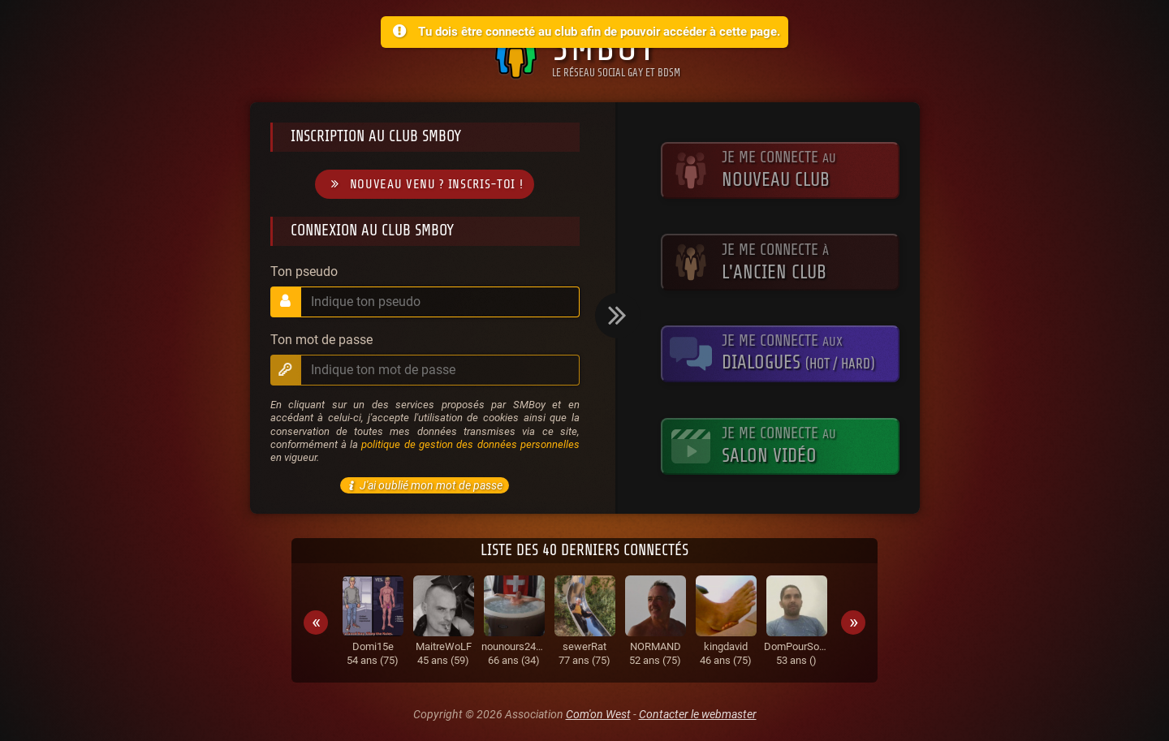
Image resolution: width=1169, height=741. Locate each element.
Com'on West (598, 714)
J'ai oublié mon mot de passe (423, 485)
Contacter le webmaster (698, 714)
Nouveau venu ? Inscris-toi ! (424, 184)
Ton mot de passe (321, 340)
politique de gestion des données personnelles (470, 444)
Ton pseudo (304, 271)
